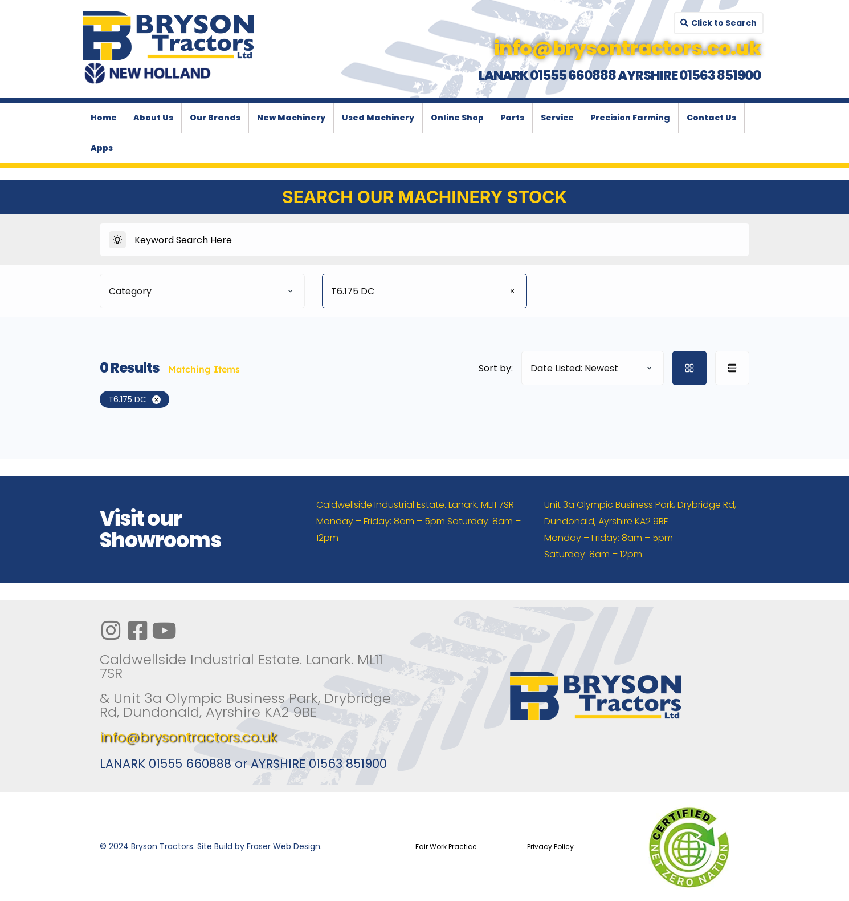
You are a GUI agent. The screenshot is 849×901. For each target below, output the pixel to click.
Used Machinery (378, 117)
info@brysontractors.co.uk (188, 737)
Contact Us (711, 117)
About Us (153, 117)
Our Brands (215, 117)
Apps (102, 147)
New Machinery (291, 117)
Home (104, 117)
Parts (512, 117)
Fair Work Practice (445, 846)
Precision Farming (630, 117)
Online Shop (457, 117)
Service (557, 117)
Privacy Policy (550, 846)
